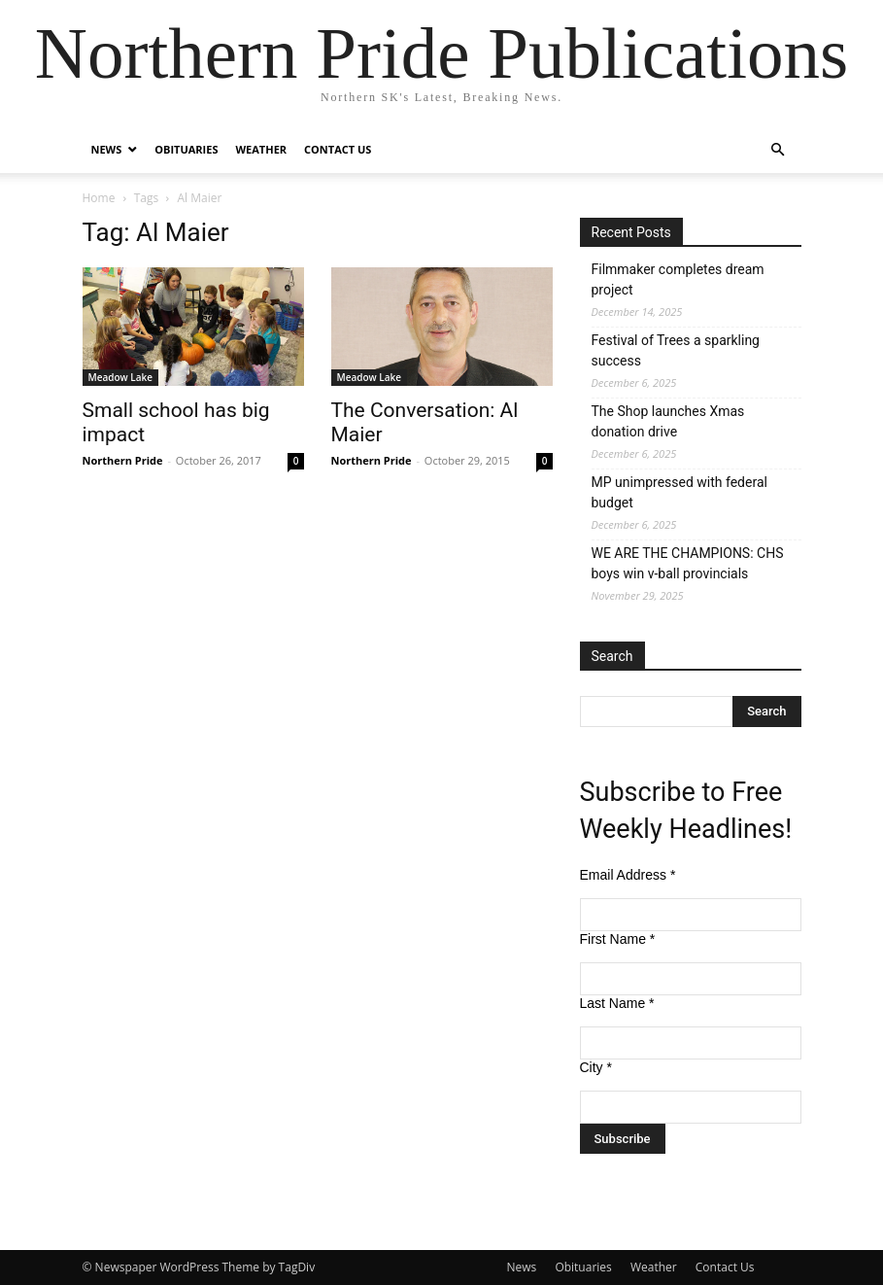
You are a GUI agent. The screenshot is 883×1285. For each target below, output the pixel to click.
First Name (618, 939)
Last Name (617, 1003)
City (596, 1067)
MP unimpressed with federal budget (679, 492)
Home (99, 198)
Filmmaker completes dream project (678, 279)
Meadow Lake (120, 377)
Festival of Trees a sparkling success (676, 350)
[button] (778, 150)
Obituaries (186, 149)
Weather (261, 149)
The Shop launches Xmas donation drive (668, 421)
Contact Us (337, 149)
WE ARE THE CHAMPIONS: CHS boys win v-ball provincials (688, 563)
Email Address (628, 875)
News (106, 149)
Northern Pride (123, 460)
